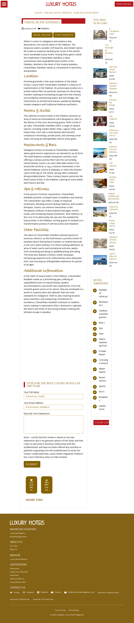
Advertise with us (17, 579)
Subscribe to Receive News (108, 593)
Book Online (42, 35)
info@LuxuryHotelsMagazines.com (81, 592)
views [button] (47, 485)
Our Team (14, 546)
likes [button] (31, 485)
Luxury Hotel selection (18, 559)
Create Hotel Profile (58, 13)
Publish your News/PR (18, 572)
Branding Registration (18, 537)
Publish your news (86, 13)
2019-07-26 (30, 28)
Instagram (30, 592)
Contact (17, 592)
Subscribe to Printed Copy (43, 599)
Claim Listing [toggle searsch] (102, 422)
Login (38, 13)
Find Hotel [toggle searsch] (124, 4)
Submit (32, 464)
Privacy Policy (74, 610)
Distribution (14, 568)
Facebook (44, 592)
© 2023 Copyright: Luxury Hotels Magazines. (67, 615)
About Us (13, 549)
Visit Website (64, 35)
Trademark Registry (17, 533)
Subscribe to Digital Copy (20, 599)
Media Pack (14, 575)
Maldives (45, 28)
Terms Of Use (60, 610)
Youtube (58, 592)
